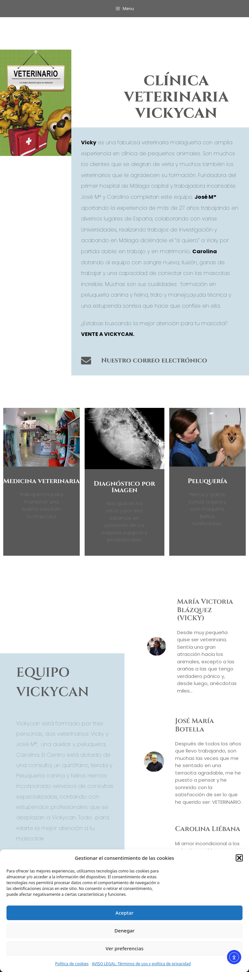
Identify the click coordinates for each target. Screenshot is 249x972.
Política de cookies (72, 963)
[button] (239, 858)
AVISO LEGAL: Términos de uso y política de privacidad (141, 963)
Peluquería (207, 481)
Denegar (124, 930)
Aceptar (124, 912)
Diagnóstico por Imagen (124, 486)
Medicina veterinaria (41, 481)
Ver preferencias (124, 948)
